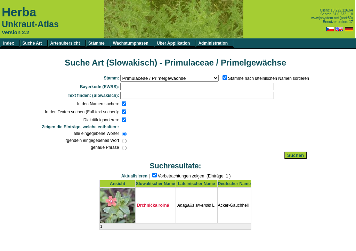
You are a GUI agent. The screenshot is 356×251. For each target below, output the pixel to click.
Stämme (96, 43)
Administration (213, 43)
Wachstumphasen (130, 43)
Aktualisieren (134, 176)
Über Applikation (173, 43)
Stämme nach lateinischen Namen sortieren (268, 78)
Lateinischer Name (196, 183)
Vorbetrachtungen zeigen (181, 176)
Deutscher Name (234, 183)
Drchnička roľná (153, 205)
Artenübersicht (65, 43)
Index (8, 43)
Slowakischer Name (155, 183)
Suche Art (32, 43)
